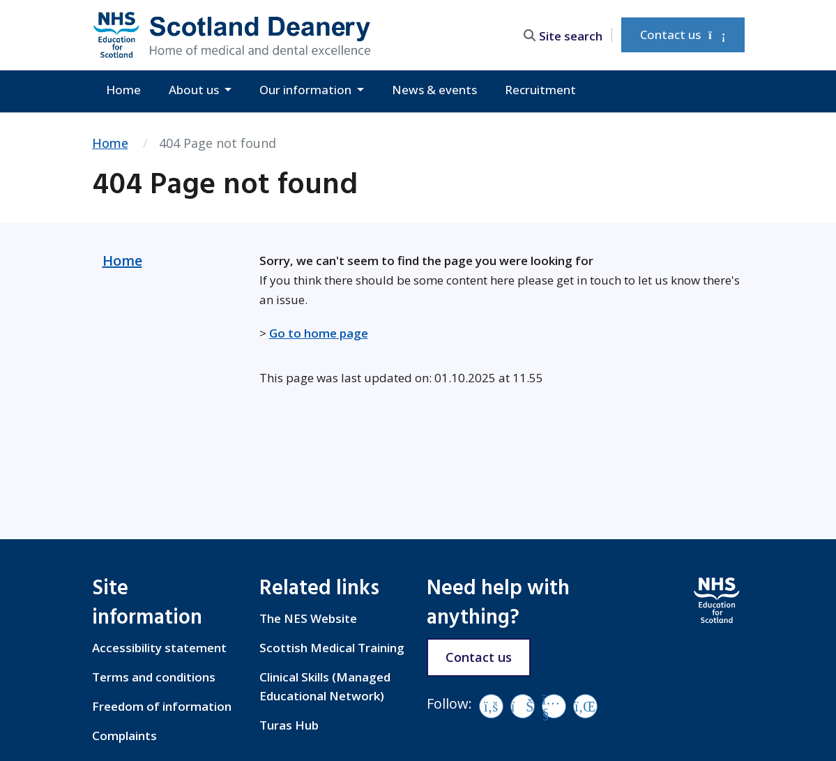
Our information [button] (306, 90)
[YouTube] (554, 706)
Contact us (682, 35)
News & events (434, 90)
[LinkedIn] (585, 706)
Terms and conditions (153, 677)
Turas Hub (289, 725)
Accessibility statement (159, 648)
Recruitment (540, 90)
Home (123, 90)
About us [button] (195, 90)
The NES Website (308, 618)
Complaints (124, 736)
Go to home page (318, 333)
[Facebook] (491, 706)
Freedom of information (161, 706)
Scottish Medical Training (331, 648)
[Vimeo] (522, 706)
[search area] (565, 34)
